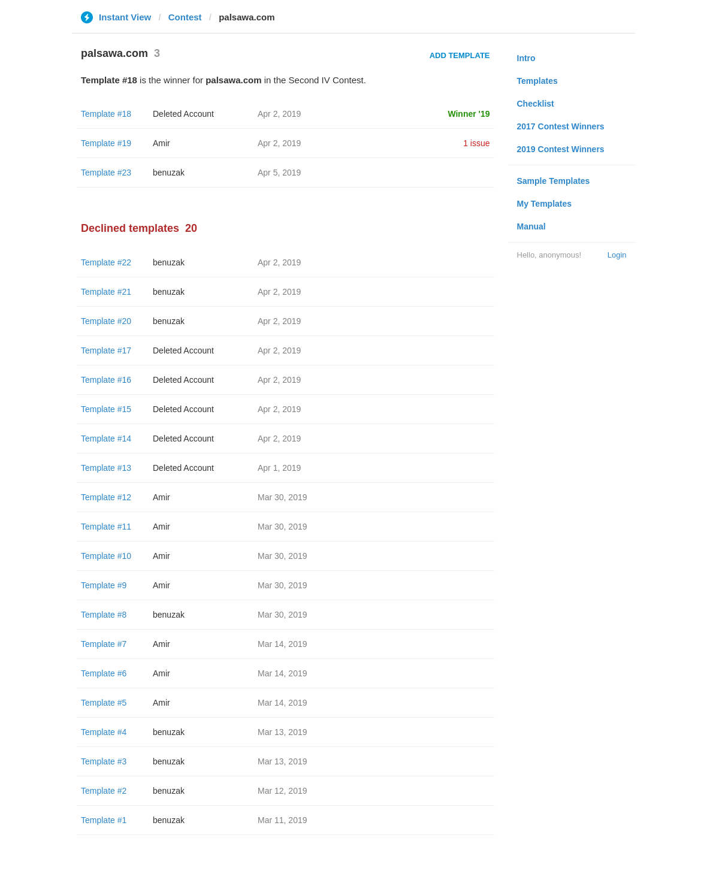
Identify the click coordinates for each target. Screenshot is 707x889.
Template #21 (106, 292)
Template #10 (106, 556)
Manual (531, 226)
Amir (161, 143)
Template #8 (103, 614)
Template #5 (103, 702)
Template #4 (103, 732)
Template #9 (103, 585)
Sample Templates (553, 181)
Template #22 (106, 262)
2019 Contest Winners (561, 149)
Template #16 (106, 380)
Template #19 (106, 143)
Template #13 (106, 468)
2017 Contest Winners (561, 126)
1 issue (476, 143)
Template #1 (103, 820)
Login (617, 254)
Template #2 (103, 791)
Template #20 (106, 321)
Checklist (535, 103)
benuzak (169, 172)
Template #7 (103, 644)
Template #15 (106, 409)
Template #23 (106, 172)
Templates (537, 81)
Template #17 (106, 350)
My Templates (544, 203)
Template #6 (103, 673)
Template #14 (106, 438)
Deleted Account (183, 114)
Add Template (460, 55)
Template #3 (103, 761)
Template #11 (106, 526)
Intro (526, 58)
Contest (185, 17)
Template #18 (106, 114)
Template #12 (106, 497)
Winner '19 (469, 114)
